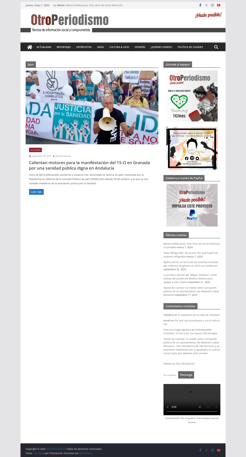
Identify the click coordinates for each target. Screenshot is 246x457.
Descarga (186, 375)
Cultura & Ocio (119, 47)
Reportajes (64, 47)
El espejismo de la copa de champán (199, 314)
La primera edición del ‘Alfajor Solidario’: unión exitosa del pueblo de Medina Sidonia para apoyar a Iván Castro (190, 278)
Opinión (140, 47)
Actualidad (44, 47)
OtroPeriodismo (63, 156)
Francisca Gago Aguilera (177, 329)
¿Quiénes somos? (161, 47)
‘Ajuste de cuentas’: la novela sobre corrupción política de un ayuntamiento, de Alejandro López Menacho (191, 291)
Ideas (100, 47)
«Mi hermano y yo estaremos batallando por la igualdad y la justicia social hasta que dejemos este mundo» (191, 349)
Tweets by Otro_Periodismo (179, 363)
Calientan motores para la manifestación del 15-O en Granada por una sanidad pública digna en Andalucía (89, 165)
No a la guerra (169, 375)
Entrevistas (84, 47)
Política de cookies (190, 47)
